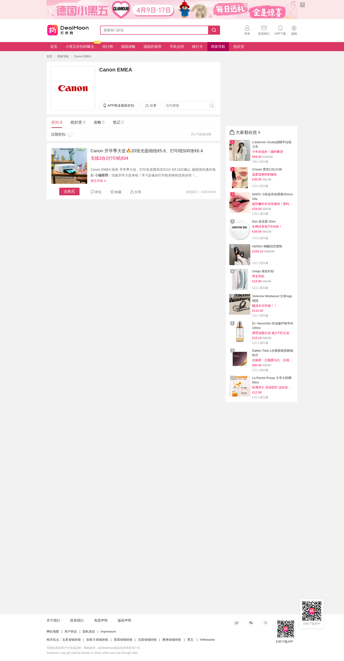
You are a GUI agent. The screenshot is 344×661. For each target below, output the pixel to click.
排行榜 (107, 46)
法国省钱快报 (147, 639)
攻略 (99, 122)
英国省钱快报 (123, 639)
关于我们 (53, 620)
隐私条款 (89, 631)
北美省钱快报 (71, 639)
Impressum (108, 631)
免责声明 (101, 620)
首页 (53, 46)
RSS (265, 622)
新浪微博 (236, 622)
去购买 (69, 191)
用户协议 (70, 631)
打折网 (68, 29)
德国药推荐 (152, 46)
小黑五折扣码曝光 (81, 45)
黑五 (190, 639)
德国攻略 (128, 46)
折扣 (56, 122)
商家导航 (218, 46)
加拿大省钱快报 (97, 639)
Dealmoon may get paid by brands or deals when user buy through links (92, 653)
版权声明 (124, 620)
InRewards (207, 639)
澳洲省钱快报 (171, 639)
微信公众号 (250, 622)
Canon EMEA (82, 56)
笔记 (118, 122)
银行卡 (197, 46)
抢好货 (238, 46)
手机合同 (177, 46)
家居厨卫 (192, 192)
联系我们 (77, 620)
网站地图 (53, 631)
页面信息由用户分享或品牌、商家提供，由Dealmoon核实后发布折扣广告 (93, 648)
